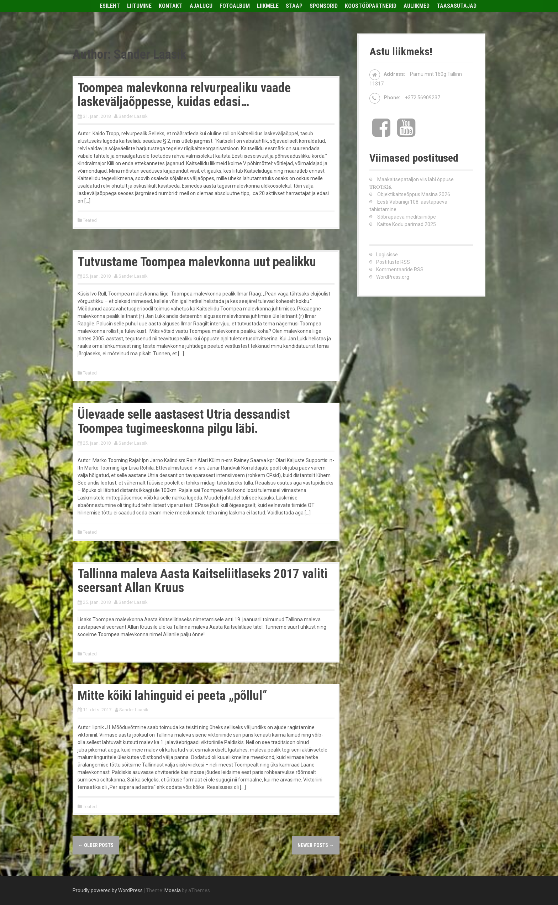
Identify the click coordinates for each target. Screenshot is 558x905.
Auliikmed (417, 5)
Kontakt (171, 5)
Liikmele (268, 5)
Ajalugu (201, 5)
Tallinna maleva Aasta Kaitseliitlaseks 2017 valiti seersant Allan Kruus (202, 581)
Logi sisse (387, 254)
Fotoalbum (235, 5)
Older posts (96, 845)
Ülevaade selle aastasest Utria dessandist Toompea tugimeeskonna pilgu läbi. (184, 421)
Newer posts (316, 845)
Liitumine (139, 5)
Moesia (172, 890)
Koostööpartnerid (370, 5)
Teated (90, 220)
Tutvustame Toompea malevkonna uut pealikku (197, 262)
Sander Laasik (133, 116)
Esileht (110, 5)
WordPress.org (392, 277)
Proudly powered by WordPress (108, 890)
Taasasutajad (457, 5)
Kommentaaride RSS (399, 269)
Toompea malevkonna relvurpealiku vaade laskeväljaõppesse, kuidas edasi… (184, 95)
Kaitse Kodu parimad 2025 (406, 224)
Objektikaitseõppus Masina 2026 (413, 194)
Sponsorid (324, 5)
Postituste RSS (393, 262)
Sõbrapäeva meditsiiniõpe (406, 217)
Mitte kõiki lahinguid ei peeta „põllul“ (172, 695)
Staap (294, 5)
